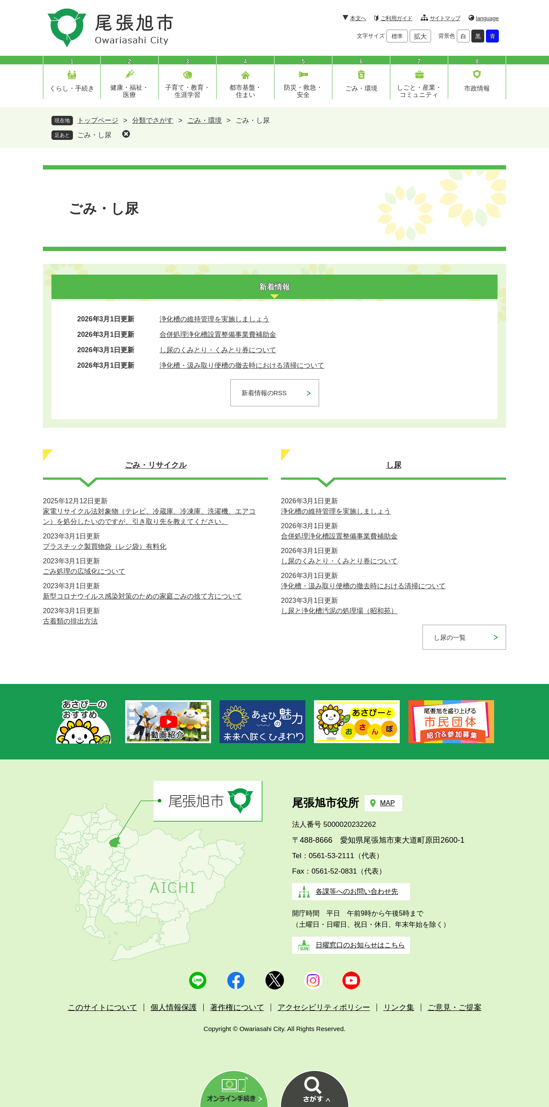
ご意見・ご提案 (455, 1007)
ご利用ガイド (396, 18)
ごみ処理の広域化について (84, 571)
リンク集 (398, 1007)
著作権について (237, 1007)
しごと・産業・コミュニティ (419, 91)
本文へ (358, 18)
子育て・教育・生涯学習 (187, 91)
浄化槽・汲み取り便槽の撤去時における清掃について (242, 365)
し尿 (393, 465)
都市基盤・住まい (245, 91)
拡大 (420, 36)
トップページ (97, 120)
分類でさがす (152, 120)
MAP (387, 803)
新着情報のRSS (264, 392)
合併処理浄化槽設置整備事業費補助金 (218, 334)
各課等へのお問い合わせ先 (357, 891)
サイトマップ (445, 18)
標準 (397, 36)
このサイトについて (102, 1007)
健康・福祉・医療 (129, 91)
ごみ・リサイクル (156, 465)
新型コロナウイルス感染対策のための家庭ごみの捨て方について (142, 596)
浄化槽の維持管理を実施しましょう (214, 319)
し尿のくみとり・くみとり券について (218, 350)
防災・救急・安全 (303, 91)
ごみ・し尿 (94, 135)
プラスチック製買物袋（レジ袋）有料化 (104, 546)
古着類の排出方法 (70, 621)
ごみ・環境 (361, 88)
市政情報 (477, 88)
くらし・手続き (71, 88)
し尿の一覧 (450, 637)
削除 (126, 134)
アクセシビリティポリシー (324, 1007)
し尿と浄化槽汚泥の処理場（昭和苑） (339, 610)
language (487, 18)
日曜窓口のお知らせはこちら (360, 945)
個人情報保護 (174, 1007)
